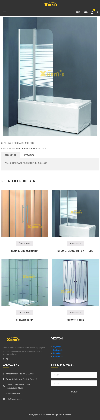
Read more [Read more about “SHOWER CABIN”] (24, 312)
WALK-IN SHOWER (37, 148)
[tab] (10, 155)
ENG (78, 12)
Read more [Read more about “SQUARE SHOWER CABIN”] (24, 243)
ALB (86, 12)
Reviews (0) (29, 155)
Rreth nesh (58, 350)
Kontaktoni (58, 356)
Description (10, 155)
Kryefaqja (57, 347)
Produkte (57, 353)
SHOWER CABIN (24, 320)
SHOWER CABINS (20, 148)
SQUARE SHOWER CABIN (24, 251)
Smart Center (64, 415)
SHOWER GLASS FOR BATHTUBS (75, 251)
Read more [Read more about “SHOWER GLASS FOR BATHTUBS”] (75, 243)
